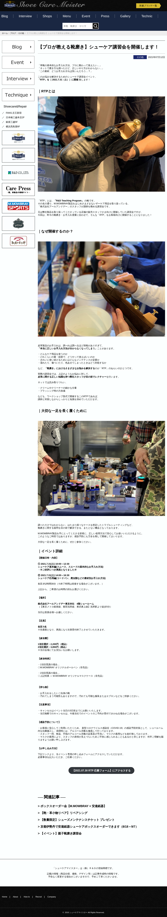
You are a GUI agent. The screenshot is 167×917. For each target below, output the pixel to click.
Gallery (125, 16)
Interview (25, 16)
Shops (47, 16)
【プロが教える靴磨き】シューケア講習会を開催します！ (98, 46)
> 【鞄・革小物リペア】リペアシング (62, 813)
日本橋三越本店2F (15, 117)
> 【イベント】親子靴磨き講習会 (60, 833)
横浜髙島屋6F (13, 126)
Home (4, 897)
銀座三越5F (12, 122)
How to (27, 897)
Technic (146, 16)
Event (86, 16)
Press (105, 16)
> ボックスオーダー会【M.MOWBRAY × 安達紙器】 (72, 806)
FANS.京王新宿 (14, 113)
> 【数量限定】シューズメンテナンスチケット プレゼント (76, 819)
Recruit (39, 897)
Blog (4, 16)
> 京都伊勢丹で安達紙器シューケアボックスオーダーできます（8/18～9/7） (88, 826)
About (15, 897)
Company (51, 897)
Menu (67, 16)
